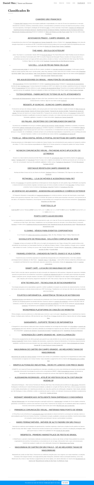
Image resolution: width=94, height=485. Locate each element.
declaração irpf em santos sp (33, 127)
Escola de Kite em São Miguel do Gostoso (62, 61)
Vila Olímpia (52, 260)
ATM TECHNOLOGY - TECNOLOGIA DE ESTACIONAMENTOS (48, 283)
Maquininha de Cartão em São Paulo (46, 461)
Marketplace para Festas (67, 443)
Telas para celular (46, 75)
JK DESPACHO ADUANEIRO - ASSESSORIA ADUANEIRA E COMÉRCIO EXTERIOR (48, 191)
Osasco (45, 260)
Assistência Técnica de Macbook (73, 330)
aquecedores (21, 88)
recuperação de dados (44, 330)
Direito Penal (55, 46)
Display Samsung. (58, 73)
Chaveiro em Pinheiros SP (76, 28)
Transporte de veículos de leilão (59, 111)
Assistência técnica (17, 299)
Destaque (48, 172)
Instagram (37, 75)
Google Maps (54, 249)
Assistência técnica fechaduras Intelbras (48, 30)
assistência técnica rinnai (52, 84)
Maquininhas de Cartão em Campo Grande (23, 356)
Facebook (46, 61)
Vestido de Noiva (52, 393)
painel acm (81, 158)
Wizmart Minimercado (18, 401)
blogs (54, 316)
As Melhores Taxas (62, 461)
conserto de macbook (30, 330)
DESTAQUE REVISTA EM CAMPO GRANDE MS (48, 168)
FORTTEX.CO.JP (48, 205)
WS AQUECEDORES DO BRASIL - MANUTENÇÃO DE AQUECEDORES (48, 79)
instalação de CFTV (57, 330)
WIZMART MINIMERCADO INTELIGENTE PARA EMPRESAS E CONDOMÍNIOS (48, 397)
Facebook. (48, 34)
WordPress (63, 314)
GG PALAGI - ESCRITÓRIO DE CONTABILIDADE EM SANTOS (48, 121)
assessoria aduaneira (43, 195)
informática (73, 326)
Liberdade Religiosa (71, 42)
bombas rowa (25, 86)
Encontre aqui (48, 146)
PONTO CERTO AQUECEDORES (48, 216)
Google (17, 243)
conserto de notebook (61, 301)
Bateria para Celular (56, 75)
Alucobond (31, 160)
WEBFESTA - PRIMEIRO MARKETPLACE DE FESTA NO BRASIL (48, 435)
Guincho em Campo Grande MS (64, 117)
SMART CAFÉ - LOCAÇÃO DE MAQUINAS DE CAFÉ (48, 268)
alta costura (75, 385)
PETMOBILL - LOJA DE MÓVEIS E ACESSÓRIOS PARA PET (48, 178)
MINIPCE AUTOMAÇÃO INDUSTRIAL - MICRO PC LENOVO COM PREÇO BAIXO (48, 365)
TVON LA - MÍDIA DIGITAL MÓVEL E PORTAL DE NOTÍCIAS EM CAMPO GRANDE (48, 138)
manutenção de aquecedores (75, 84)
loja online (71, 185)
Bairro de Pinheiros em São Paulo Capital (57, 32)
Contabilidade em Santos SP (67, 134)
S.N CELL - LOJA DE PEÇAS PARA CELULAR (48, 65)
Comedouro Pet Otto (66, 187)
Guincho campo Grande (22, 111)
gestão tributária (59, 125)
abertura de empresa (47, 125)
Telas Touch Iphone (27, 73)
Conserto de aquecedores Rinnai (50, 88)
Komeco (14, 224)
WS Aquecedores (18, 84)
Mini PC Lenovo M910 (71, 373)
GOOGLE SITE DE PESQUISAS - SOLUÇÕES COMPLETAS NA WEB (48, 239)
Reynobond (80, 162)
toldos (13, 160)
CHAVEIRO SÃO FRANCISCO (48, 19)
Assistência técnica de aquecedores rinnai (38, 224)
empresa (73, 113)
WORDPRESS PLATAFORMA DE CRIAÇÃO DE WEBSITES (48, 310)
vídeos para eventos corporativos (38, 235)
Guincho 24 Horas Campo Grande (39, 111)
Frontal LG (49, 73)
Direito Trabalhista (65, 46)
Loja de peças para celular (20, 69)
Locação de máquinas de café (52, 274)
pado (47, 28)
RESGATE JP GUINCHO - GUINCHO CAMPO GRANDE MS (48, 104)
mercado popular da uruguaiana (62, 69)
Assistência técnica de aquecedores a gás (63, 224)
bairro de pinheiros (79, 299)
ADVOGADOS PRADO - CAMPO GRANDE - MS (48, 38)
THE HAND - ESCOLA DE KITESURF (48, 50)
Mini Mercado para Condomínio (65, 405)
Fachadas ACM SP (48, 164)
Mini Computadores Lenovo (66, 371)
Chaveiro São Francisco (21, 23)
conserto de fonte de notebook (49, 303)
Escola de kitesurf (47, 55)
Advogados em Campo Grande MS (42, 42)
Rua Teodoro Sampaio (76, 90)
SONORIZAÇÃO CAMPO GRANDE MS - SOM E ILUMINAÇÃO (48, 335)
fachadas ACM (21, 160)
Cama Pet (51, 187)
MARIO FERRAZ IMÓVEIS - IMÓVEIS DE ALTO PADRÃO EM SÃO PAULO (48, 422)
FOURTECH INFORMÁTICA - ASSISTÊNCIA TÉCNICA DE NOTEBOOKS (48, 295)
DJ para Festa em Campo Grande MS (52, 345)
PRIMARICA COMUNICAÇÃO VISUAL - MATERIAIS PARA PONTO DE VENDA (48, 410)
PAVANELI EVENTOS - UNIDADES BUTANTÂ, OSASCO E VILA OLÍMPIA (48, 253)
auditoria (22, 127)
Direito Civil (48, 46)
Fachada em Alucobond (63, 162)
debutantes (69, 262)
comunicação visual (57, 158)
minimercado (58, 401)
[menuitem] (53, 3)
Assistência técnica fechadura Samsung (25, 30)
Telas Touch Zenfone (39, 73)
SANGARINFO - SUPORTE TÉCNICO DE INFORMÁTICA (48, 322)
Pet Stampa (43, 187)
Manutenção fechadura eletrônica (22, 32)
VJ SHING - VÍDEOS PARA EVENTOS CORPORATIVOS (48, 230)
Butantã (40, 260)
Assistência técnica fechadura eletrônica (71, 30)
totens (33, 98)
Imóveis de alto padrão (62, 430)
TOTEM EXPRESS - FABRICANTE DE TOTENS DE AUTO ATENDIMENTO (48, 94)
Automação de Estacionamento (22, 98)
